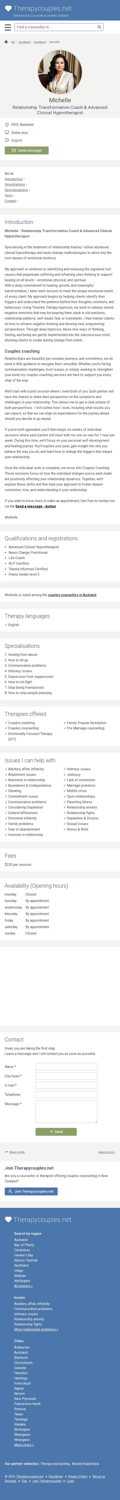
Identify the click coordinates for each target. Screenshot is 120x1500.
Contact (10, 201)
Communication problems (27, 802)
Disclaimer (56, 1476)
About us (99, 1476)
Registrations (15, 184)
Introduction (13, 179)
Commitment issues (23, 796)
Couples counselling (23, 728)
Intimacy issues (79, 769)
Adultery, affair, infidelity (26, 769)
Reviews (10, 1481)
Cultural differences (23, 813)
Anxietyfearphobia (85, 1464)
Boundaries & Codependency (29, 785)
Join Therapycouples (47, 1481)
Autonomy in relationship (26, 780)
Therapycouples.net (30, 1476)
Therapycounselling (54, 1464)
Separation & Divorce (82, 818)
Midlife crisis (77, 791)
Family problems (20, 824)
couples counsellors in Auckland (72, 595)
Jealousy (74, 775)
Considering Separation (25, 807)
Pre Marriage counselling (85, 728)
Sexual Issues (77, 824)
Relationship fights (81, 813)
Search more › (106, 1152)
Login (70, 1481)
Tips (24, 1481)
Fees (8, 195)
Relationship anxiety (82, 807)
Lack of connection (81, 780)
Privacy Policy (77, 1476)
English (13, 625)
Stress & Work (77, 829)
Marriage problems (81, 785)
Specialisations (16, 190)
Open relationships (81, 796)
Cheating (14, 791)
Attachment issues (22, 775)
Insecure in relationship (25, 835)
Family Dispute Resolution (86, 723)
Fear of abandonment (24, 829)
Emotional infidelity (22, 818)
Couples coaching (21, 723)
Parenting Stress (79, 802)
